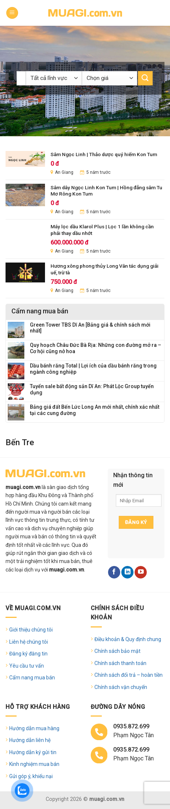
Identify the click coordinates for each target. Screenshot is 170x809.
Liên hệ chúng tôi (28, 642)
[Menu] (12, 13)
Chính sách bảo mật (117, 651)
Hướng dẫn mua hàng (34, 728)
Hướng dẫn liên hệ (30, 740)
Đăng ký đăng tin (28, 654)
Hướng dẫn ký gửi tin (32, 752)
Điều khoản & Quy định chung (127, 639)
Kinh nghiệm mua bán (34, 764)
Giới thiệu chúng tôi (31, 630)
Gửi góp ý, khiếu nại (31, 776)
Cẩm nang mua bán (32, 677)
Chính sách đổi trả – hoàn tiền (128, 675)
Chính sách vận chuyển (120, 687)
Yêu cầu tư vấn (26, 666)
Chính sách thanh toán (120, 663)
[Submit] (145, 78)
